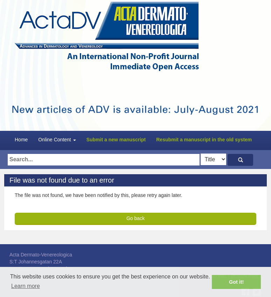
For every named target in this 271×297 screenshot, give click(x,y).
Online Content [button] (57, 139)
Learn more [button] (25, 286)
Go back (135, 218)
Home (21, 139)
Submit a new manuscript (116, 139)
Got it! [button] (236, 282)
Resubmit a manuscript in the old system (204, 139)
